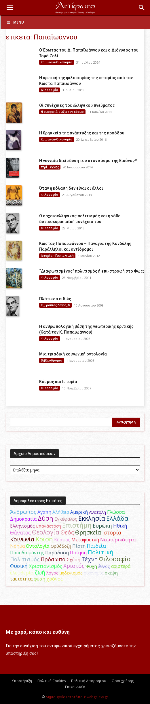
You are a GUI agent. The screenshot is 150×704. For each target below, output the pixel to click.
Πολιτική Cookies (51, 680)
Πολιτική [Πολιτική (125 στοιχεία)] (100, 552)
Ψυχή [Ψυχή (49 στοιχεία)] (91, 566)
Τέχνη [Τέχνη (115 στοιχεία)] (89, 559)
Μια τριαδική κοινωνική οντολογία (73, 354)
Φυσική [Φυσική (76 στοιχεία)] (19, 565)
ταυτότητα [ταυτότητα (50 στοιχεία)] (21, 579)
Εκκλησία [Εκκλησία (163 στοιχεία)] (91, 518)
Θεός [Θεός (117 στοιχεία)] (67, 532)
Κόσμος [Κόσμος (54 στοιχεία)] (62, 539)
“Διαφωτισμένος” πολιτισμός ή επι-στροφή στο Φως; (91, 271)
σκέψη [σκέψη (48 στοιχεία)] (111, 573)
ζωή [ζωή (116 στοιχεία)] (40, 572)
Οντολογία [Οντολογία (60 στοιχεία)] (38, 546)
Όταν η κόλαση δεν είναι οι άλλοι (71, 188)
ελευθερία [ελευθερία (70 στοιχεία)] (22, 572)
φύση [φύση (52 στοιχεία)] (39, 579)
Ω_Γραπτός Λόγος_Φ (55, 305)
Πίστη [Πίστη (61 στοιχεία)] (79, 546)
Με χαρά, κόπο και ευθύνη (38, 632)
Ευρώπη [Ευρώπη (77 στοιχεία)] (102, 525)
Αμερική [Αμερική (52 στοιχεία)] (79, 512)
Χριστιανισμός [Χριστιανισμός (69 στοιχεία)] (45, 566)
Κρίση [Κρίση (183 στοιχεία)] (44, 539)
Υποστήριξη (22, 680)
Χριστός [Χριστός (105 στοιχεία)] (73, 566)
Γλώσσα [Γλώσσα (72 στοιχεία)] (116, 512)
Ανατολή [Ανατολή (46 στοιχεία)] (97, 512)
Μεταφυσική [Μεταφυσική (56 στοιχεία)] (85, 539)
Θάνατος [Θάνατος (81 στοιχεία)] (20, 532)
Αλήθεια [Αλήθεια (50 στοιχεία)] (60, 512)
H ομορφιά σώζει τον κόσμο (62, 112)
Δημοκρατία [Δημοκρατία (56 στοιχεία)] (23, 519)
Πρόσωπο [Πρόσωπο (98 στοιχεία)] (53, 559)
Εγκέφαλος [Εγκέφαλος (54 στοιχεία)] (65, 519)
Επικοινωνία (75, 686)
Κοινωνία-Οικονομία (56, 62)
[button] (10, 8)
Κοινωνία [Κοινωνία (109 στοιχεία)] (22, 539)
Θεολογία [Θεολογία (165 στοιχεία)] (45, 532)
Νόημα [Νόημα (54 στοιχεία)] (17, 546)
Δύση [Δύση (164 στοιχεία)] (45, 518)
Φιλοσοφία (49, 90)
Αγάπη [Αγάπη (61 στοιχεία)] (44, 512)
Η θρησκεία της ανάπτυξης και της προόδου (81, 133)
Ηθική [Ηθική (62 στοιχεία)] (120, 525)
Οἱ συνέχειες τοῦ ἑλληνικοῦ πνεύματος (77, 105)
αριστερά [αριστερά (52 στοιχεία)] (120, 566)
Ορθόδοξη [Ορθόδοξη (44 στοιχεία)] (61, 546)
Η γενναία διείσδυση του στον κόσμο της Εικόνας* (88, 160)
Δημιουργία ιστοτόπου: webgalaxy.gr (76, 697)
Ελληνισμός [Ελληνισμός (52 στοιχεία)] (22, 526)
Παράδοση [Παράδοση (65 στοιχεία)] (57, 552)
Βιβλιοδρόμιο (51, 360)
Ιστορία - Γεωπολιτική (57, 256)
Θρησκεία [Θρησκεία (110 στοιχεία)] (88, 532)
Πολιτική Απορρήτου (88, 680)
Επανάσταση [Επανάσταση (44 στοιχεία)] (48, 526)
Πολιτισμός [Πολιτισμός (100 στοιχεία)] (24, 559)
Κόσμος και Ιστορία (58, 381)
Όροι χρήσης (123, 680)
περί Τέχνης (50, 167)
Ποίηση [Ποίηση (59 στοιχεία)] (78, 552)
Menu (15, 22)
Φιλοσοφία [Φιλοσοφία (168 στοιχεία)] (115, 559)
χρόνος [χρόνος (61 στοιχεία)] (54, 579)
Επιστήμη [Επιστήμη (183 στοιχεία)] (77, 525)
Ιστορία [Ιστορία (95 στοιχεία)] (111, 532)
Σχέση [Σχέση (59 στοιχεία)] (73, 559)
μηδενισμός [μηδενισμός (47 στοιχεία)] (71, 573)
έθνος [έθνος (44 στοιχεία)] (104, 566)
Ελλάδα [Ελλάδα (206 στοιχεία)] (117, 518)
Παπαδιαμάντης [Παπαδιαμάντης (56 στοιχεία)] (27, 552)
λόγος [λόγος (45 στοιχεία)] (52, 573)
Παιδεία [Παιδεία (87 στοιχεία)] (96, 545)
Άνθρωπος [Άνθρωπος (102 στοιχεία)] (23, 511)
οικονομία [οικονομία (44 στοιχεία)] (94, 573)
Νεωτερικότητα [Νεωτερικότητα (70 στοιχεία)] (118, 539)
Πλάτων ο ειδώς (55, 298)
